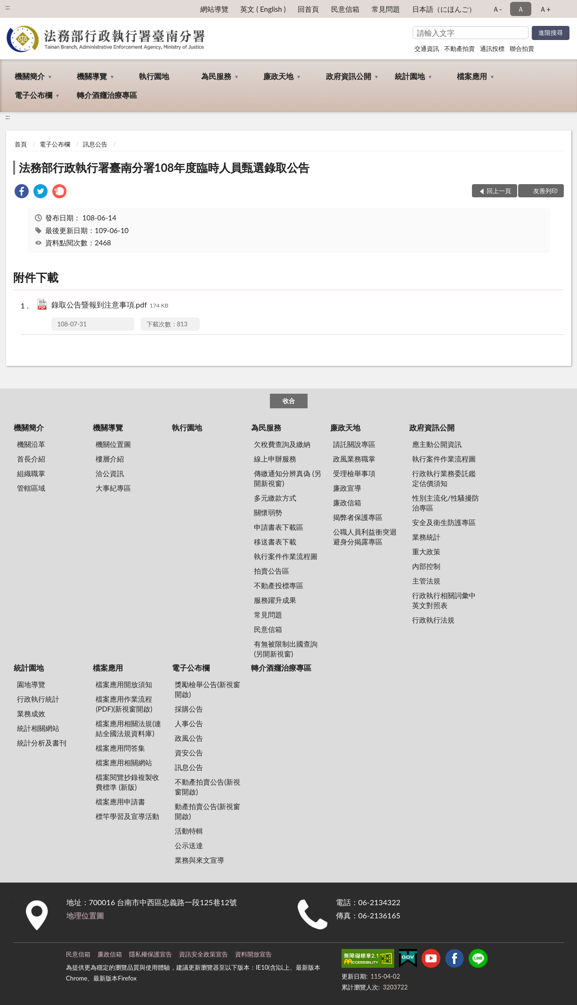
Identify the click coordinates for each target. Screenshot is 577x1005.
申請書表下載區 (278, 527)
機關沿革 (31, 444)
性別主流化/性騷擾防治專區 (445, 503)
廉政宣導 (347, 488)
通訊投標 (492, 48)
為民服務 (216, 76)
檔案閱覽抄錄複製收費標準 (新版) (127, 782)
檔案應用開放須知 (124, 684)
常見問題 (386, 9)
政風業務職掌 (354, 458)
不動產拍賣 (459, 48)
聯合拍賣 (522, 48)
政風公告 (189, 738)
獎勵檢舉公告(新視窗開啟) (207, 689)
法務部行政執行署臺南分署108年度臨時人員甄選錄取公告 (164, 167)
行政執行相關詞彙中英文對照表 (444, 600)
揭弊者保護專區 (357, 517)
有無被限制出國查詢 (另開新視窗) (285, 649)
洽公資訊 (110, 473)
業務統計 (426, 537)
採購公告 (189, 709)
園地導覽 (31, 684)
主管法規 (426, 580)
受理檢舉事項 (354, 473)
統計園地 (410, 76)
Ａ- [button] (497, 9)
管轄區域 (31, 488)
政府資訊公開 (348, 76)
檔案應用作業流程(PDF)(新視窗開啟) (124, 704)
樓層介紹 (110, 458)
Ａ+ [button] (545, 9)
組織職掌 (31, 473)
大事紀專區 (113, 488)
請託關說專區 (354, 444)
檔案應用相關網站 (124, 762)
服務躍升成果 (275, 600)
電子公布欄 (33, 94)
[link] (22, 192)
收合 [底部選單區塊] (289, 401)
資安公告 (189, 752)
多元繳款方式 (275, 498)
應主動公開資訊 (437, 444)
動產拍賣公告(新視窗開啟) (207, 811)
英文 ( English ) (262, 9)
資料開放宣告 (253, 954)
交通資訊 (426, 48)
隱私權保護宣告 (150, 954)
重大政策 (426, 551)
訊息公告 (95, 144)
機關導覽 (92, 76)
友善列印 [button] (545, 191)
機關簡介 (30, 76)
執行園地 (154, 76)
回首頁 (308, 9)
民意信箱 (345, 9)
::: (7, 7)
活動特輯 (189, 831)
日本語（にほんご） (444, 9)
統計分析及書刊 (41, 742)
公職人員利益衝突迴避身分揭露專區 (365, 536)
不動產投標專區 (278, 585)
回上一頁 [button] (499, 191)
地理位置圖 (85, 915)
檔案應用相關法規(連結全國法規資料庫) (128, 728)
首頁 (21, 144)
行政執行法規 (433, 620)
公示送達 (189, 845)
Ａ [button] (520, 9)
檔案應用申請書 (120, 801)
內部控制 (426, 566)
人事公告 (189, 723)
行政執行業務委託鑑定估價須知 (444, 478)
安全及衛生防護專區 (444, 522)
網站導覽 (214, 9)
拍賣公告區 (271, 571)
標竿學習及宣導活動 (127, 816)
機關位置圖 (113, 444)
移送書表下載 (275, 541)
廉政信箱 (347, 502)
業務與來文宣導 (199, 860)
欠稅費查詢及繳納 (282, 444)
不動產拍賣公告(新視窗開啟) (207, 787)
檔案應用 (472, 76)
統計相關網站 (38, 728)
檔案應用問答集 (120, 748)
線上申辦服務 (275, 458)
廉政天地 (278, 76)
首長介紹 (31, 458)
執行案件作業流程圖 (285, 556)
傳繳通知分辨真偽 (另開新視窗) (287, 478)
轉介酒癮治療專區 (107, 94)
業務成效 (31, 713)
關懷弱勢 (268, 512)
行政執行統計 (38, 699)
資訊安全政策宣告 (203, 954)
